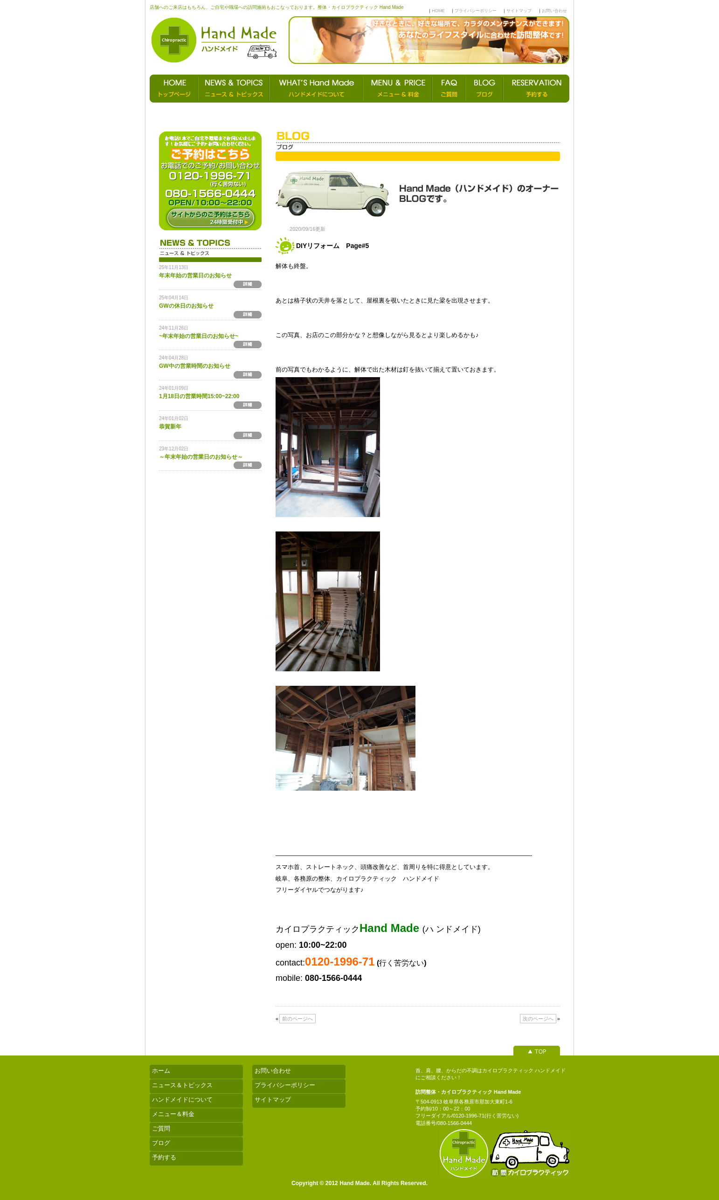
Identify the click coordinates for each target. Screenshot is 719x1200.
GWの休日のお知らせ (186, 306)
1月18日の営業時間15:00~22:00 (199, 396)
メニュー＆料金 (173, 1113)
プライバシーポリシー (476, 10)
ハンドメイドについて (182, 1099)
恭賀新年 (170, 426)
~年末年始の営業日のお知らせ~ (198, 336)
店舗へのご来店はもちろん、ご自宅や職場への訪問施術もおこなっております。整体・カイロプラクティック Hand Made (276, 7)
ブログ (161, 1142)
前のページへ (297, 1018)
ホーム (161, 1070)
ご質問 (161, 1128)
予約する (164, 1157)
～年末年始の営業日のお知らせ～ (201, 457)
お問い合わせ (554, 10)
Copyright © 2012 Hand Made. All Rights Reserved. (359, 1183)
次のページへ (538, 1018)
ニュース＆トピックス (182, 1085)
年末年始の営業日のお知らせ (195, 275)
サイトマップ (519, 10)
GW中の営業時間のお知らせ (194, 366)
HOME (438, 10)
